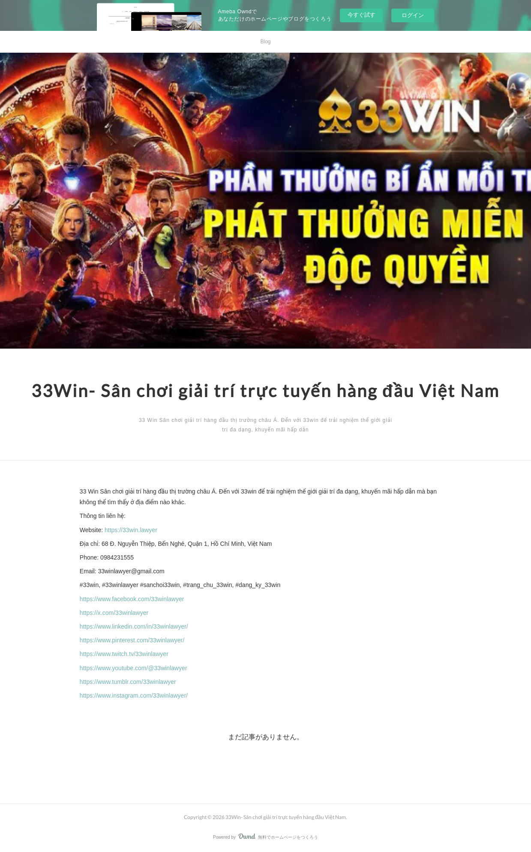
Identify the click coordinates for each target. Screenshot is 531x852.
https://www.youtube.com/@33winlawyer (133, 668)
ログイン (413, 15)
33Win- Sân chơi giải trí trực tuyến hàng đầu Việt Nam (265, 390)
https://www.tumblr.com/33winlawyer (128, 681)
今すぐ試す (361, 15)
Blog (265, 42)
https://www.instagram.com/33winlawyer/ (134, 695)
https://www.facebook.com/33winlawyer (132, 599)
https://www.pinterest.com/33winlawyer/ (132, 640)
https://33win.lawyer (131, 530)
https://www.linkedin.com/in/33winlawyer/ (134, 626)
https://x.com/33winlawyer (114, 612)
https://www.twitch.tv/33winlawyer (124, 653)
